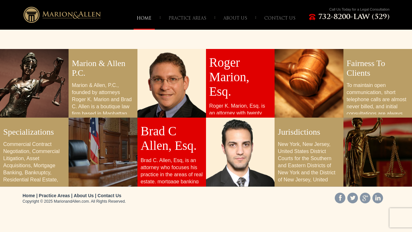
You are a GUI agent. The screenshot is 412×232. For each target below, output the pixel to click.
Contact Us (109, 195)
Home (29, 195)
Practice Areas (54, 195)
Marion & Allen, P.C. (62, 14)
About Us (84, 195)
